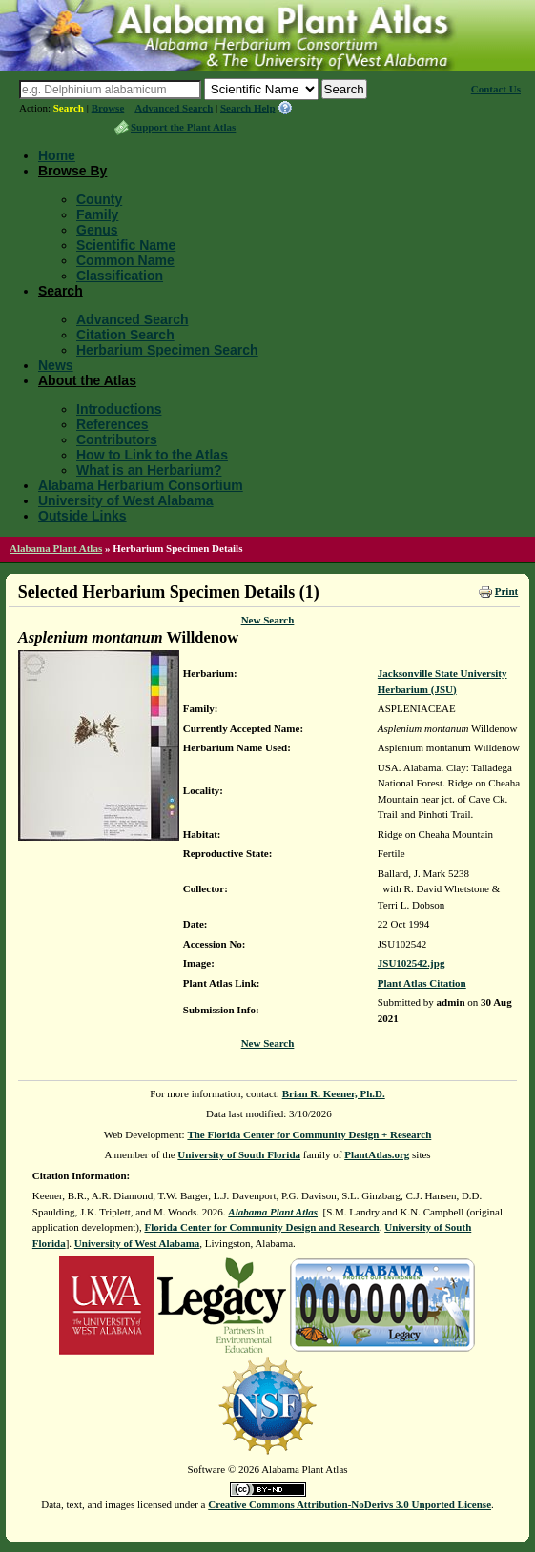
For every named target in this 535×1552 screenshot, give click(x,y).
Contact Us (496, 88)
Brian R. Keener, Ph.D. (333, 1093)
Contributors (116, 439)
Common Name (125, 260)
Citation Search (125, 334)
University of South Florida (238, 1154)
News (55, 365)
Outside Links (82, 515)
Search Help (248, 107)
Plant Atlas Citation (422, 983)
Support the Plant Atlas (183, 127)
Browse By (72, 170)
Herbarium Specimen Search (167, 349)
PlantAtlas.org (376, 1154)
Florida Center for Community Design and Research (261, 1227)
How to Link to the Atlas (152, 454)
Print (506, 591)
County (99, 199)
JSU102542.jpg (411, 963)
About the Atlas (87, 380)
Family (97, 214)
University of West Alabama (126, 500)
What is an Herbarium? (148, 470)
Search (68, 107)
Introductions (118, 409)
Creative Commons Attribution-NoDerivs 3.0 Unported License (349, 1504)
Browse (108, 107)
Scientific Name (125, 245)
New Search (268, 619)
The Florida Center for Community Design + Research (309, 1134)
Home (56, 155)
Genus (97, 229)
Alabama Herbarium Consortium (140, 485)
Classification (119, 275)
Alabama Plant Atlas (56, 548)
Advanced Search (173, 107)
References (112, 424)
